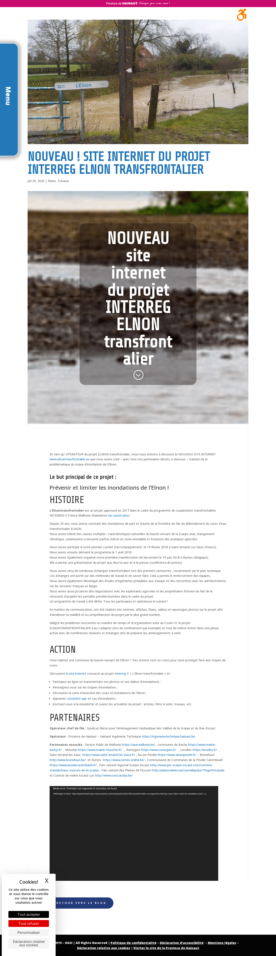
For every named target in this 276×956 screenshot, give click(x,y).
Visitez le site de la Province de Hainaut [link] (166, 948)
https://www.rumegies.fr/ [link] (158, 750)
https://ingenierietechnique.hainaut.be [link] (168, 736)
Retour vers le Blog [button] (81, 903)
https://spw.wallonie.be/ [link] (138, 745)
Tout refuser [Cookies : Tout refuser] (28, 923)
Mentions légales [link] (222, 943)
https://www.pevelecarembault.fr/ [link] (73, 765)
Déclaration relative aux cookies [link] (29, 943)
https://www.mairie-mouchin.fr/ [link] (100, 750)
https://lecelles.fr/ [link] (205, 750)
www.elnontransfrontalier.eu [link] (69, 459)
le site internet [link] (76, 673)
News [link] (52, 181)
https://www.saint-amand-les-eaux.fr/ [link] (108, 755)
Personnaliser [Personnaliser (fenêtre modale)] (28, 932)
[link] (241, 14)
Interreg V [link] (121, 673)
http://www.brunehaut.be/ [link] (68, 760)
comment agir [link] (77, 698)
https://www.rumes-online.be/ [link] (123, 760)
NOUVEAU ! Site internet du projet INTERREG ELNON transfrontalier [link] (119, 163)
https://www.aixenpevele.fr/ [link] (177, 755)
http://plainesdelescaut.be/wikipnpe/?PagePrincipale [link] (188, 770)
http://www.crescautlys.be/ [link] (113, 775)
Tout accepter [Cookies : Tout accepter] (28, 914)
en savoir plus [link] (118, 515)
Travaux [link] (63, 181)
